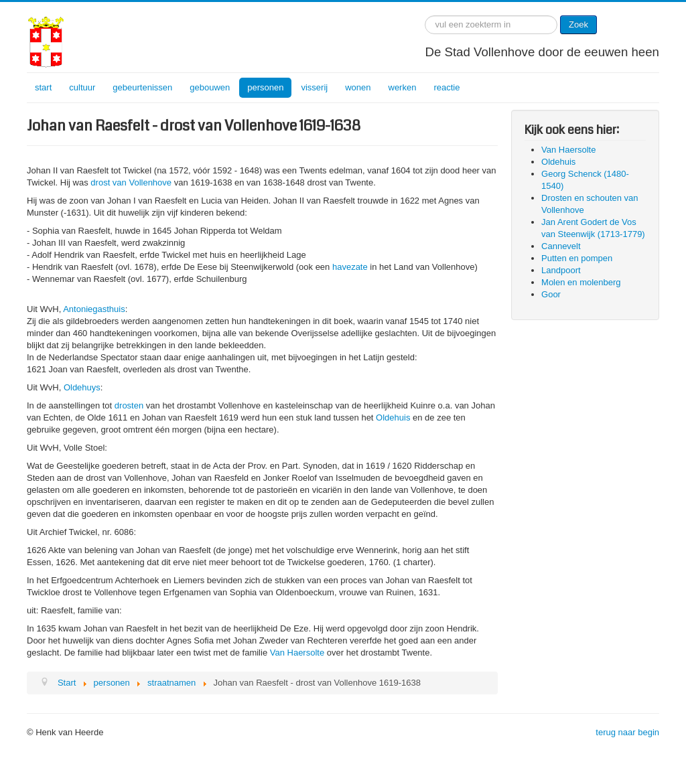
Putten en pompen (576, 258)
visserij (314, 87)
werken (403, 87)
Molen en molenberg (581, 282)
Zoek (578, 24)
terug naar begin (627, 732)
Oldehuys (82, 387)
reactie (446, 87)
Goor (551, 294)
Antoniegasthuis (94, 309)
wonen (357, 87)
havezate (350, 267)
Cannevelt (561, 246)
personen (265, 87)
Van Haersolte (297, 653)
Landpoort (561, 270)
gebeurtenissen (142, 87)
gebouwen (210, 87)
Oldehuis (393, 417)
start (43, 87)
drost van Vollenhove (131, 182)
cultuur (82, 87)
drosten (129, 405)
